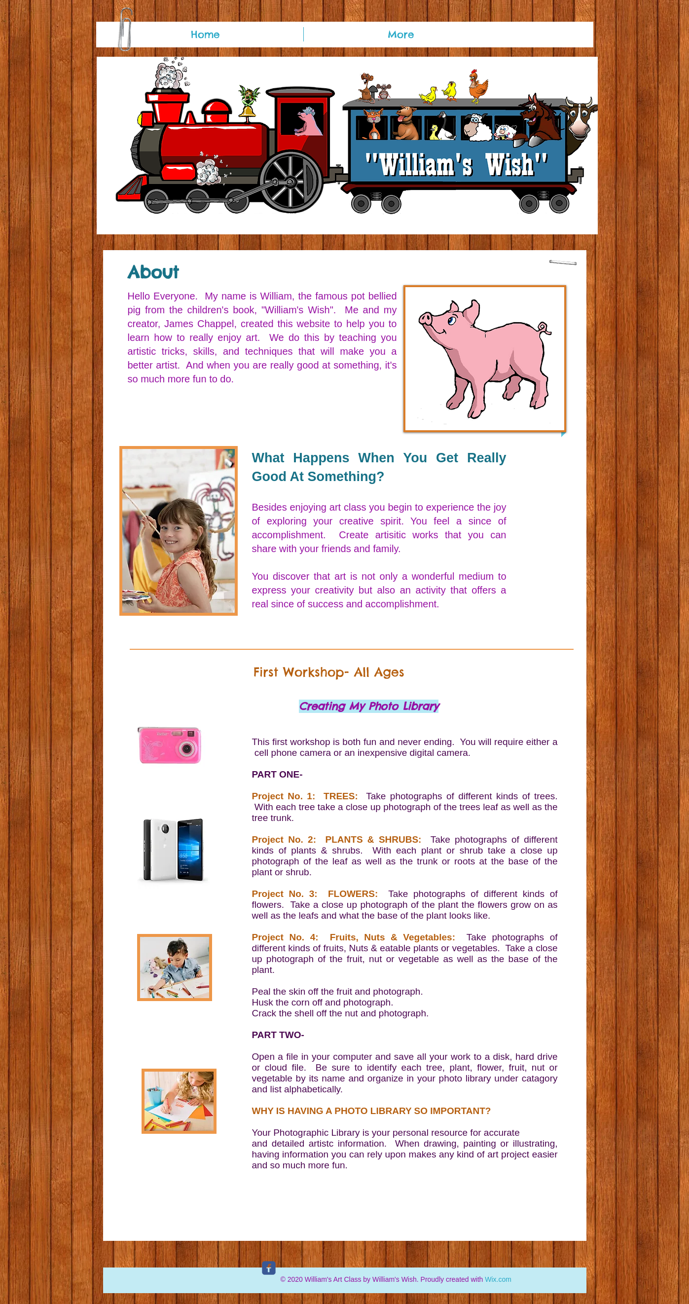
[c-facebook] (269, 1268)
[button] (347, 145)
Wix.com (498, 1279)
